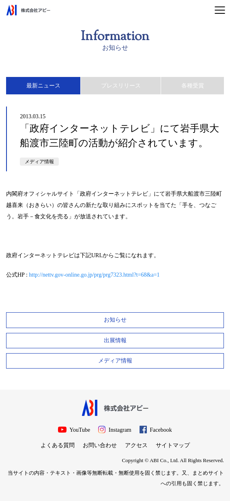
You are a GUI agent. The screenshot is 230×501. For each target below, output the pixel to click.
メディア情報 (39, 161)
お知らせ (115, 320)
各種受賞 (192, 86)
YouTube (74, 429)
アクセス (136, 445)
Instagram (114, 429)
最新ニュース (43, 86)
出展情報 (115, 340)
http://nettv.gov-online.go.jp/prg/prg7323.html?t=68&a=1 (94, 275)
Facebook (156, 429)
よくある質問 (58, 445)
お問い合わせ (100, 445)
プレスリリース (121, 86)
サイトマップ (173, 445)
